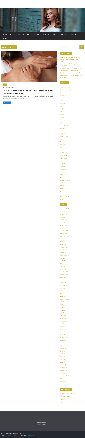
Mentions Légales (64, 396)
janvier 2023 (63, 244)
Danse (61, 120)
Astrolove (62, 98)
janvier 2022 (63, 269)
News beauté (63, 152)
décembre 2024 (64, 214)
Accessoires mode (65, 87)
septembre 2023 (64, 236)
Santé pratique (64, 183)
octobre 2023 (63, 233)
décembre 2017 (64, 367)
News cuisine (63, 158)
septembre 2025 (64, 209)
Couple (62, 114)
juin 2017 (62, 384)
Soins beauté (63, 185)
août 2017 (62, 378)
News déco (63, 161)
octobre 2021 (63, 277)
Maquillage (63, 144)
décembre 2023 (64, 228)
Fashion (62, 131)
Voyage (5, 38)
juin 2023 (62, 239)
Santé (55, 34)
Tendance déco (64, 194)
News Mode (63, 163)
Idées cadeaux (64, 136)
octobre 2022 (63, 252)
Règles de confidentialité (66, 402)
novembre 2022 (64, 250)
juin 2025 (62, 211)
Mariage (62, 147)
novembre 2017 (64, 370)
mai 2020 (62, 310)
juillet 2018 (63, 348)
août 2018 (62, 345)
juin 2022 (62, 261)
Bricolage (62, 106)
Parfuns (62, 172)
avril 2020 (62, 313)
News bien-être (64, 155)
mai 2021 (62, 288)
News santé (63, 166)
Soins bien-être (64, 188)
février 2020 (63, 315)
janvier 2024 (63, 225)
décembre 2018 (64, 337)
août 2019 (62, 324)
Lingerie (62, 139)
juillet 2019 (63, 326)
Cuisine (36, 34)
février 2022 (63, 266)
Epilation (62, 128)
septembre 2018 (64, 343)
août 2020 (62, 302)
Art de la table (64, 95)
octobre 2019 (63, 321)
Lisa (13, 87)
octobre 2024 (63, 217)
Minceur (46, 34)
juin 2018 (62, 351)
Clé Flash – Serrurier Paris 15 (68, 393)
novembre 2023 (64, 231)
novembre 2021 (64, 274)
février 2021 (63, 296)
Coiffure (62, 111)
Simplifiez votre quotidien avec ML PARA (71, 73)
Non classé (63, 169)
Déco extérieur (64, 125)
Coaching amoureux (65, 109)
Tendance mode (64, 196)
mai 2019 (62, 332)
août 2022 (62, 258)
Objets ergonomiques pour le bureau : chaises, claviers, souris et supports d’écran (70, 59)
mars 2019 (62, 335)
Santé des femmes (65, 180)
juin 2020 (62, 307)
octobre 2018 (63, 340)
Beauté (20, 34)
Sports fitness (63, 191)
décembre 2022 (64, 247)
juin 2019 (62, 329)
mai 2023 (62, 241)
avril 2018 (62, 356)
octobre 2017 (63, 373)
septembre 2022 (64, 255)
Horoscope (63, 133)
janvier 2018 (63, 365)
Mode (12, 34)
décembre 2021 (64, 272)
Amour (63, 34)
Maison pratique (64, 142)
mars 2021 (62, 293)
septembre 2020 (64, 299)
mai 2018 (62, 354)
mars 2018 (62, 359)
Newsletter (63, 399)
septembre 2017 (64, 376)
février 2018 (63, 362)
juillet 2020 (63, 304)
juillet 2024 (63, 220)
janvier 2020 (63, 318)
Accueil (5, 34)
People (61, 174)
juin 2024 (62, 222)
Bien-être (73, 34)
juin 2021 (62, 285)
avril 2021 (62, 291)
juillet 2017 (63, 381)
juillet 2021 (63, 283)
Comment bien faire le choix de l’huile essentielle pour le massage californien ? (28, 92)
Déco (28, 34)
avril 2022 (62, 263)
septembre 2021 (64, 280)
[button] (14, 34)
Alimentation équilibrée (66, 90)
